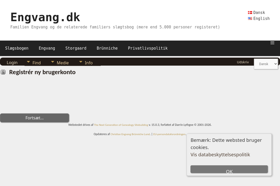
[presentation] (39, 97)
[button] (272, 42)
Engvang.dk (45, 17)
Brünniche (107, 48)
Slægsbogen (16, 48)
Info (89, 63)
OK (229, 170)
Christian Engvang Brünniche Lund (130, 134)
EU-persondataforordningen (169, 134)
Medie (63, 63)
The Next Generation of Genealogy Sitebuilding (121, 125)
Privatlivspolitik (148, 48)
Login (12, 62)
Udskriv (243, 62)
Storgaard (76, 48)
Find (37, 63)
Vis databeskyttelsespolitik (220, 154)
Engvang (47, 48)
